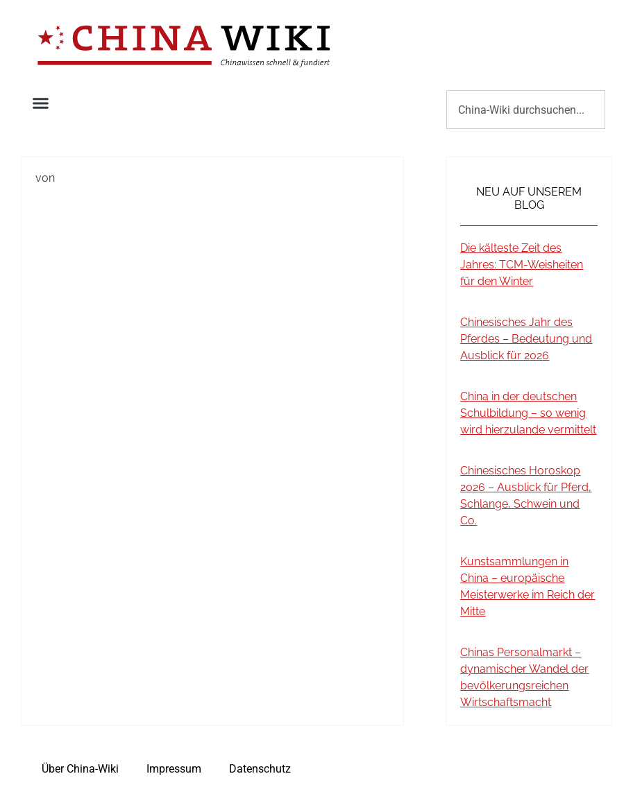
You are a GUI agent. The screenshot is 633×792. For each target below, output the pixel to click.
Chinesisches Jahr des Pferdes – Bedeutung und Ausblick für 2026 (526, 339)
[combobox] (525, 109)
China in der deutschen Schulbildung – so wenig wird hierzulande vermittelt (528, 413)
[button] (41, 103)
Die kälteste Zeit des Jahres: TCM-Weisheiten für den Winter (521, 264)
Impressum (173, 768)
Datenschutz (260, 768)
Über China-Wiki (80, 768)
